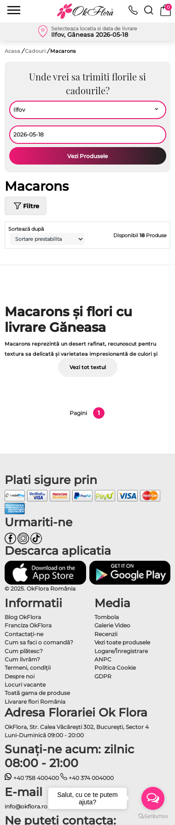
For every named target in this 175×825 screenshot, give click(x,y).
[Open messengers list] (152, 798)
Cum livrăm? (22, 659)
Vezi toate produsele (122, 642)
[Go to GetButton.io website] (153, 816)
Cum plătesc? (24, 651)
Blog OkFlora (23, 617)
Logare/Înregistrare (121, 651)
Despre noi (20, 676)
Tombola (106, 617)
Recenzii (105, 634)
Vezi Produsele (87, 156)
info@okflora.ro (26, 806)
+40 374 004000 (87, 777)
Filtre (25, 205)
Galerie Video (112, 625)
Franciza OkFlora (28, 625)
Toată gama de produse (37, 692)
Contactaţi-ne (24, 634)
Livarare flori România (35, 701)
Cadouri (36, 51)
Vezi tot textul (88, 367)
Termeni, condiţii (28, 667)
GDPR (102, 676)
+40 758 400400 (32, 777)
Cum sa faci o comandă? (39, 642)
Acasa (12, 51)
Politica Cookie (115, 667)
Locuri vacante (25, 684)
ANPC (102, 659)
